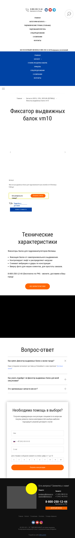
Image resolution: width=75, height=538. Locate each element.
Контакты (41, 516)
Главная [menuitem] (37, 18)
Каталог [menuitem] (37, 59)
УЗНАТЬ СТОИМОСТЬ (21, 209)
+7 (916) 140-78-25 (61, 496)
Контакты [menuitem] (37, 40)
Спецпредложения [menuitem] (37, 33)
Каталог (26, 516)
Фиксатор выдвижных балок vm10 (37, 101)
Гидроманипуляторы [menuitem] (37, 29)
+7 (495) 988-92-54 (61, 494)
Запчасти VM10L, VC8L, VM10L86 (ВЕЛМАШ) (40, 98)
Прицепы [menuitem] (37, 67)
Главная (19, 98)
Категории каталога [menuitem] (37, 22)
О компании (33, 516)
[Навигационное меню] (3, 89)
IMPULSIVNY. (42, 535)
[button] (38, 196)
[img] (31, 488)
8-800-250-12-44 (36, 9)
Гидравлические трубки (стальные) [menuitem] (37, 25)
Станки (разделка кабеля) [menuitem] (37, 63)
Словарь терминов (51, 516)
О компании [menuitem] (37, 37)
